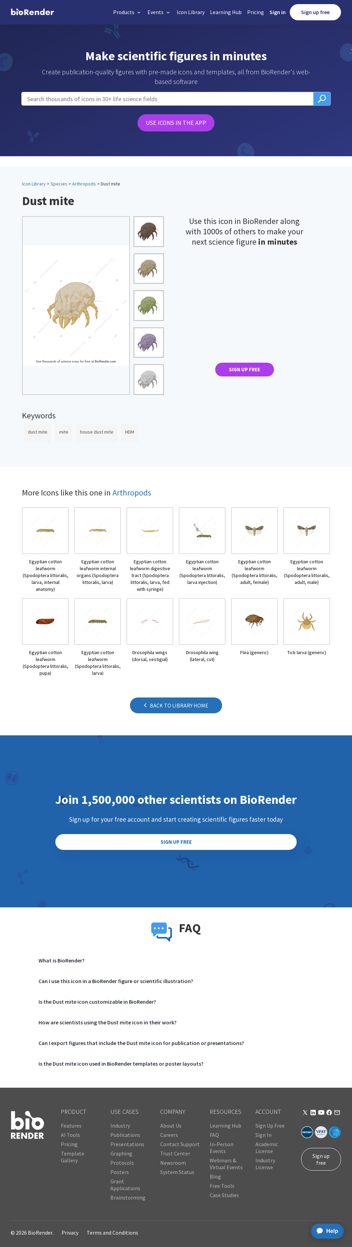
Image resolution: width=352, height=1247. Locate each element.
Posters (119, 1172)
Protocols (122, 1162)
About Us (171, 1125)
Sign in (278, 12)
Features (71, 1125)
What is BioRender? (61, 960)
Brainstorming (127, 1197)
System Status (177, 1172)
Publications (125, 1134)
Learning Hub (226, 12)
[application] (325, 1231)
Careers (169, 1134)
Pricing (255, 12)
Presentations (127, 1144)
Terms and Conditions (112, 1232)
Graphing (121, 1153)
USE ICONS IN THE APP (176, 123)
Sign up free (315, 12)
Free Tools (222, 1185)
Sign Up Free (270, 1125)
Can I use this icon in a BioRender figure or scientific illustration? (115, 981)
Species (59, 184)
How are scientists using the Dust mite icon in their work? (107, 1022)
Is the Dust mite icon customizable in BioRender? (97, 1001)
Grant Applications (125, 1185)
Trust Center (175, 1153)
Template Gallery (72, 1157)
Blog (215, 1176)
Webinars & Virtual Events (226, 1164)
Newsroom (173, 1162)
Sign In (263, 1134)
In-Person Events (221, 1147)
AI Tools (70, 1134)
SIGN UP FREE (244, 369)
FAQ (214, 1134)
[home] (32, 12)
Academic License (266, 1147)
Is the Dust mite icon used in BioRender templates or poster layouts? (121, 1063)
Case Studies (224, 1195)
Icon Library (191, 12)
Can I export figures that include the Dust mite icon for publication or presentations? (141, 1043)
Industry (120, 1125)
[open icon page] (45, 550)
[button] (127, 12)
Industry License (265, 1164)
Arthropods (84, 184)
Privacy (70, 1232)
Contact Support (180, 1144)
